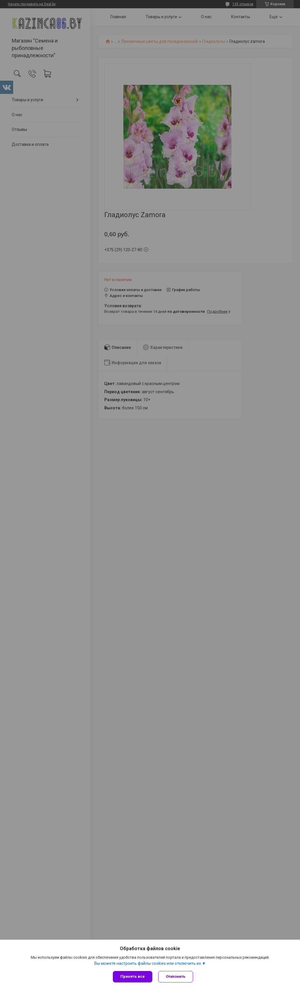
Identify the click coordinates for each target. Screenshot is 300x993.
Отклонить (175, 976)
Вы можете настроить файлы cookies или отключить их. (148, 963)
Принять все (132, 976)
